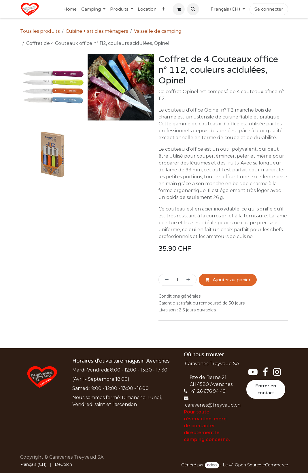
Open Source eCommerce (261, 465)
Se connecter (268, 9)
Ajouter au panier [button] (228, 280)
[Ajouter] (190, 280)
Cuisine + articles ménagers (97, 31)
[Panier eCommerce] (179, 9)
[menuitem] (70, 9)
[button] (193, 9)
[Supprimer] (165, 280)
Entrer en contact (265, 389)
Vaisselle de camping (158, 31)
